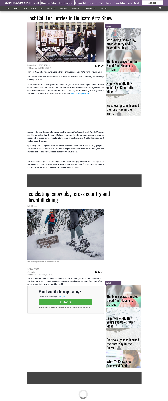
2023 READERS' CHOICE (90, 8)
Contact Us (92, 2)
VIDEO (41, 8)
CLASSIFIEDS (75, 8)
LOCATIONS (104, 8)
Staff (101, 2)
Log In (129, 2)
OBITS (25, 8)
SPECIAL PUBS (51, 8)
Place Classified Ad (66, 2)
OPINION (33, 8)
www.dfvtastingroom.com (79, 93)
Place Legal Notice (48, 2)
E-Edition (108, 2)
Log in (62, 296)
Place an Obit (80, 2)
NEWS (8, 8)
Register (137, 2)
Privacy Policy (119, 2)
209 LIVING (63, 8)
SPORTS (16, 8)
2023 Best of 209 (31, 2)
